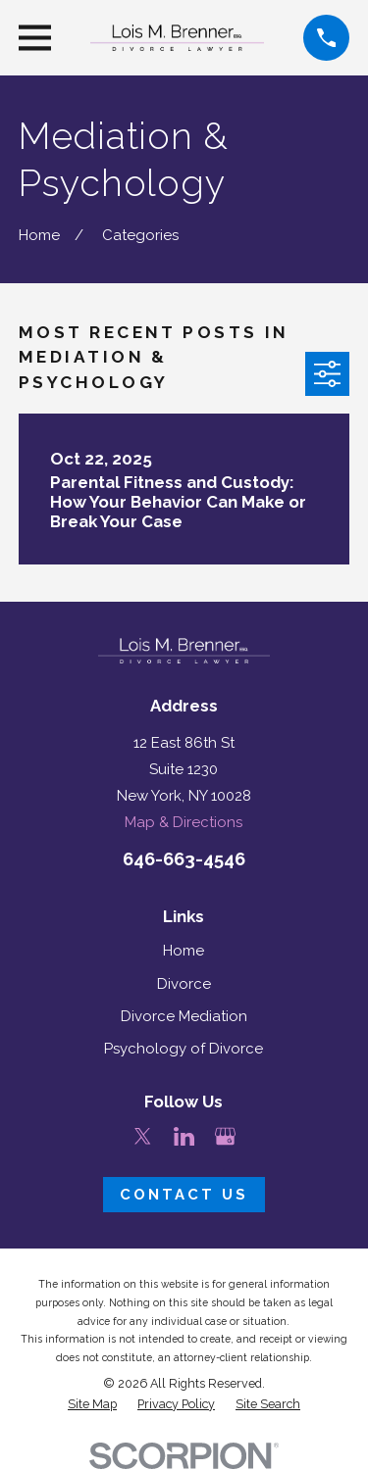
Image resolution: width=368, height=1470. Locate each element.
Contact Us (184, 1194)
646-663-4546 (184, 859)
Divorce (184, 984)
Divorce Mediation (184, 1016)
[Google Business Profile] (225, 1136)
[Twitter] (142, 1136)
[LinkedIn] (184, 1136)
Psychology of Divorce (183, 1048)
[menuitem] (92, 1404)
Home (183, 950)
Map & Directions (183, 822)
